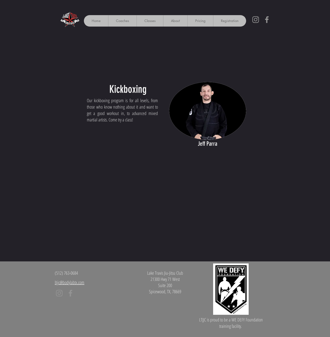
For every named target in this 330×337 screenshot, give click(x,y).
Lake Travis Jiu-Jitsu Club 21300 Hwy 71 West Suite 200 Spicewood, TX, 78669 (165, 282)
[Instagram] (255, 19)
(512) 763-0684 (66, 273)
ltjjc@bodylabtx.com (69, 282)
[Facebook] (266, 19)
